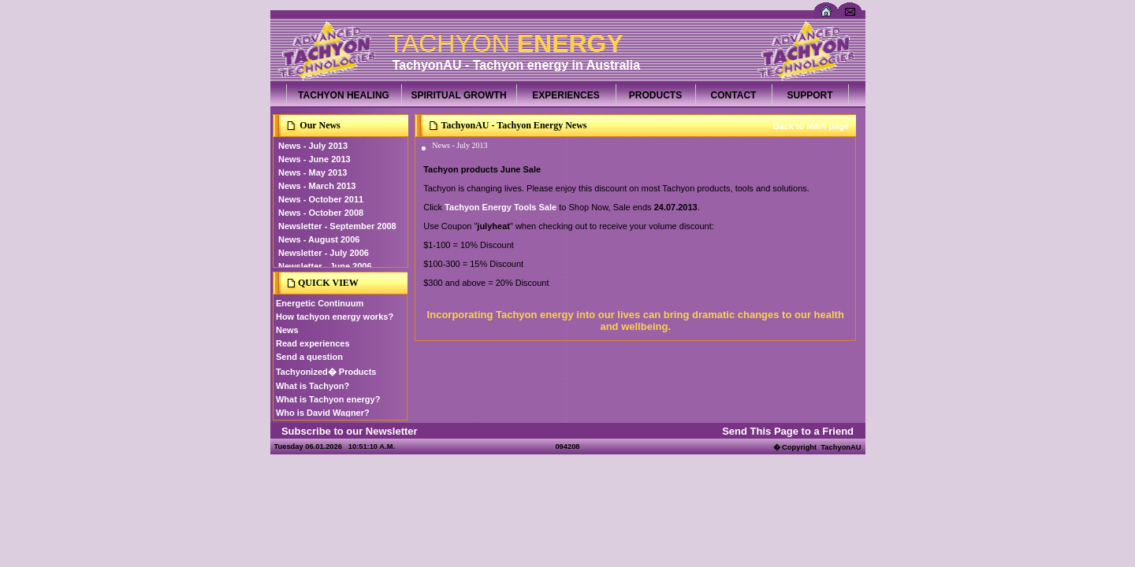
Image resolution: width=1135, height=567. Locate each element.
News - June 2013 (314, 159)
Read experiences (313, 343)
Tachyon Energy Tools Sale (500, 207)
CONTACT (734, 95)
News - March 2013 (316, 186)
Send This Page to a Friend (788, 431)
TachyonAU (841, 447)
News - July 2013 (313, 145)
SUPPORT (809, 95)
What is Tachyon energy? (328, 399)
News (287, 330)
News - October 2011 (320, 199)
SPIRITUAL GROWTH (458, 95)
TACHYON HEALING (343, 95)
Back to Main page (810, 126)
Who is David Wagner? (323, 412)
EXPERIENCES (565, 95)
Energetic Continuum (319, 303)
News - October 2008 (320, 212)
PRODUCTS (655, 95)
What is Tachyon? (312, 386)
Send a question (309, 356)
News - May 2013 (312, 172)
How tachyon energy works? (334, 316)
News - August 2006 (319, 239)
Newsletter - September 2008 (337, 226)
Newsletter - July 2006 (323, 253)
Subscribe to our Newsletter (349, 431)
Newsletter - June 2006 (325, 266)
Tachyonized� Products (326, 371)
